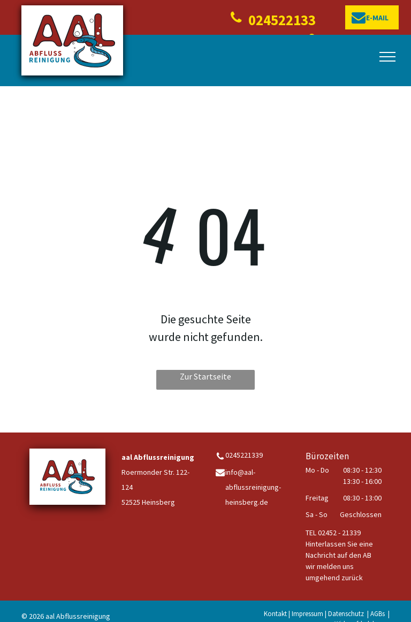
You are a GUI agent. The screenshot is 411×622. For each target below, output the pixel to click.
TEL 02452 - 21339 (333, 532)
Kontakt (275, 613)
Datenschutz (346, 613)
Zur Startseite (205, 376)
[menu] (387, 57)
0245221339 (244, 455)
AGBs (377, 613)
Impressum (307, 613)
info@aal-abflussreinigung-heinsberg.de (253, 487)
